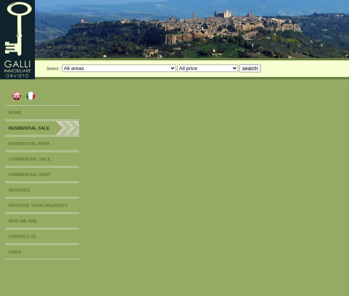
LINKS (15, 252)
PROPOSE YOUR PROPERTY (38, 205)
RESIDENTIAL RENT (29, 143)
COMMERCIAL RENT (30, 174)
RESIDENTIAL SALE (29, 128)
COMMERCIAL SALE (29, 159)
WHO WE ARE (23, 221)
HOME (15, 112)
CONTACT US (22, 236)
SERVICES (19, 190)
